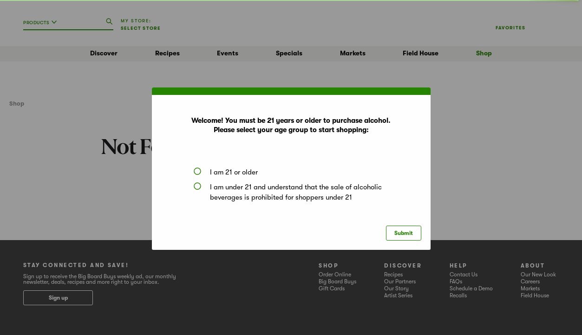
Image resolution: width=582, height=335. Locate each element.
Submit (403, 233)
